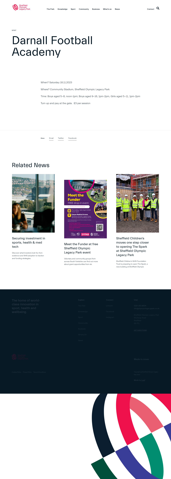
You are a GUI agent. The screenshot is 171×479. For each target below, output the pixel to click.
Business (96, 9)
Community (84, 9)
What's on (107, 9)
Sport (73, 9)
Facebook (72, 138)
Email (51, 138)
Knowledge (62, 9)
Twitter (61, 138)
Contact (150, 9)
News (117, 9)
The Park (50, 9)
